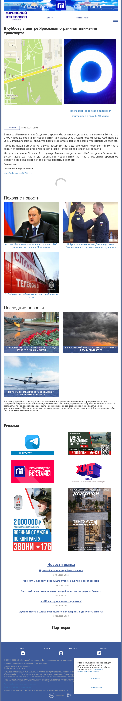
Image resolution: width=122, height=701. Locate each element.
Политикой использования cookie (90, 670)
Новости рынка (61, 564)
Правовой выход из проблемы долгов (61, 570)
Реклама (103, 648)
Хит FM (50, 18)
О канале (20, 648)
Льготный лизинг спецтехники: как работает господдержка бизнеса (61, 591)
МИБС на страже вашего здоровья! (61, 601)
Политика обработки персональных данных (20, 684)
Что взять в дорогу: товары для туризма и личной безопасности (61, 580)
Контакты (73, 648)
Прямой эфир (82, 18)
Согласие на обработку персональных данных (20, 687)
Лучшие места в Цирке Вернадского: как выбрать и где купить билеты (61, 611)
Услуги (47, 648)
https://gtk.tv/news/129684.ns (18, 173)
